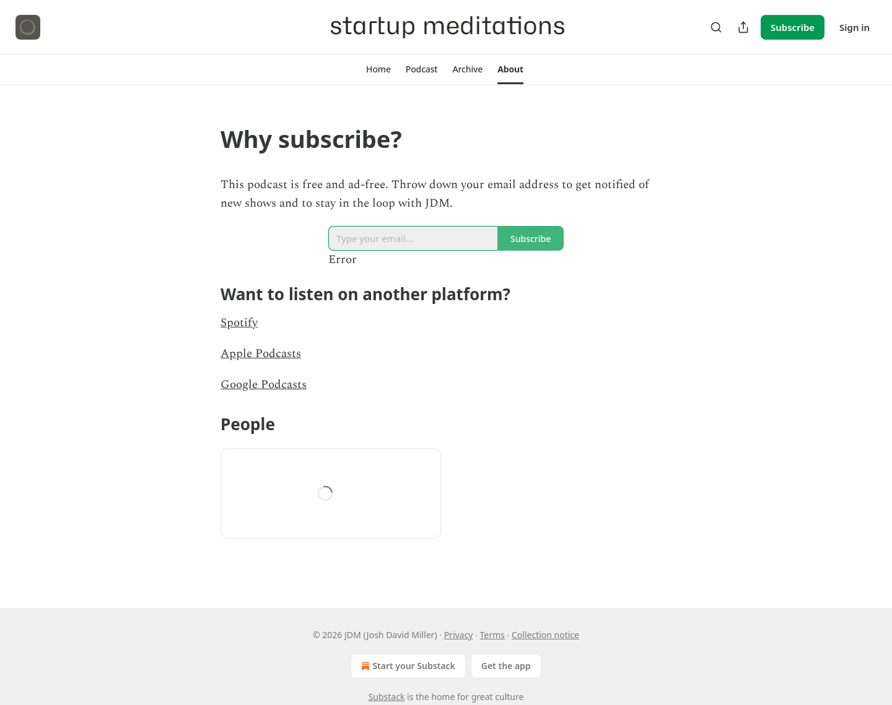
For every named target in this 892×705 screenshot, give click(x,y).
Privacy (458, 635)
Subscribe (793, 27)
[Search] (716, 27)
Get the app (506, 666)
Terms (492, 635)
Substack (387, 697)
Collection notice (545, 635)
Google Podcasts (264, 385)
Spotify (239, 323)
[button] (378, 69)
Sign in (854, 27)
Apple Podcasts (261, 354)
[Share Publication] (743, 27)
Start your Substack (407, 666)
